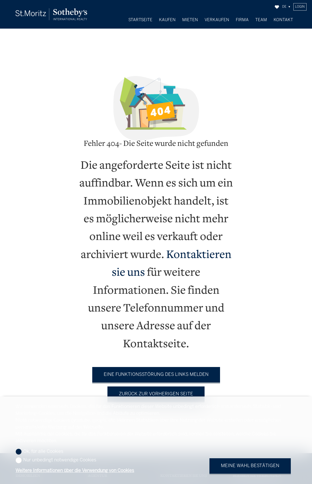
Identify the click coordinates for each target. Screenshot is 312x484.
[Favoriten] (277, 7)
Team (261, 20)
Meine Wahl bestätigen (250, 466)
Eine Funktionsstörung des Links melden (156, 370)
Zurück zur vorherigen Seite (156, 390)
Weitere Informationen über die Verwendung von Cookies (74, 471)
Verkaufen (217, 20)
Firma (242, 20)
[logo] (51, 14)
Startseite (140, 20)
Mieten (190, 20)
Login (300, 6)
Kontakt (283, 20)
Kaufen (167, 20)
